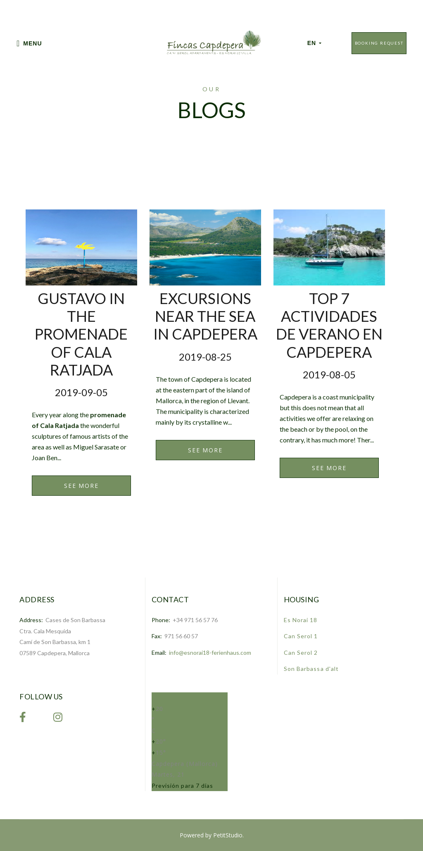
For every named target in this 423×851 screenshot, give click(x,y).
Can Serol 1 (301, 635)
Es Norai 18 (301, 619)
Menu (29, 44)
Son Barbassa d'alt (311, 668)
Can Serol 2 (301, 652)
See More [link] (81, 486)
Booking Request (379, 43)
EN (314, 43)
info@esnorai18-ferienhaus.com (210, 652)
